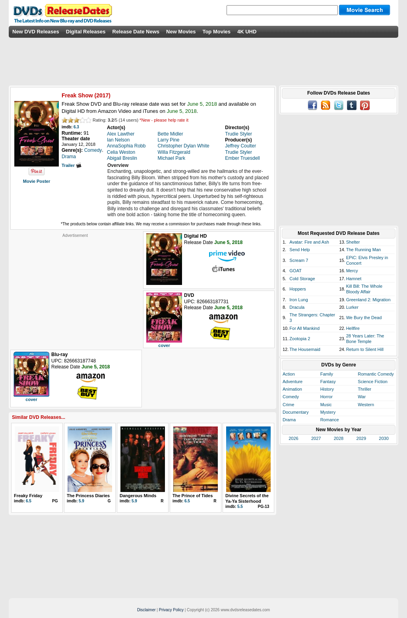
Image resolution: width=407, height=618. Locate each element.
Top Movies (216, 32)
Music (326, 404)
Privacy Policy (171, 610)
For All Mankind (304, 328)
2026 (293, 438)
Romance (329, 419)
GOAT (295, 270)
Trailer (71, 165)
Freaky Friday (28, 495)
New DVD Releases (35, 32)
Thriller (364, 389)
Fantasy (328, 381)
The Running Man (363, 249)
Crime (288, 404)
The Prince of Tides (192, 495)
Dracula (296, 307)
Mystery (328, 412)
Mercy (352, 270)
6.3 (76, 127)
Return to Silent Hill (365, 349)
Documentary (295, 412)
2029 (361, 438)
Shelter (353, 242)
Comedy (291, 396)
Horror (326, 396)
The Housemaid (304, 349)
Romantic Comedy (375, 374)
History (327, 389)
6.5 (28, 501)
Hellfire (353, 328)
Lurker (352, 307)
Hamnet (354, 278)
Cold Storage (302, 278)
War (362, 396)
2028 (338, 438)
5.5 (240, 506)
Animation (292, 389)
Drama (289, 419)
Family (326, 374)
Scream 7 (298, 260)
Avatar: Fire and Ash (309, 242)
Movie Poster (36, 181)
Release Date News (136, 32)
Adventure (292, 381)
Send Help (299, 249)
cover (164, 345)
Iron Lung (298, 299)
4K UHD (246, 32)
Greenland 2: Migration (368, 299)
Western (366, 404)
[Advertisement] (75, 287)
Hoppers (297, 289)
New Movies (181, 32)
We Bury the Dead (364, 317)
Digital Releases (86, 32)
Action (289, 374)
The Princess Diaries (88, 495)
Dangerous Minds (138, 495)
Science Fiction (373, 381)
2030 (383, 438)
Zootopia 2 (299, 338)
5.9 (81, 501)
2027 (316, 438)
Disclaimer (146, 610)
